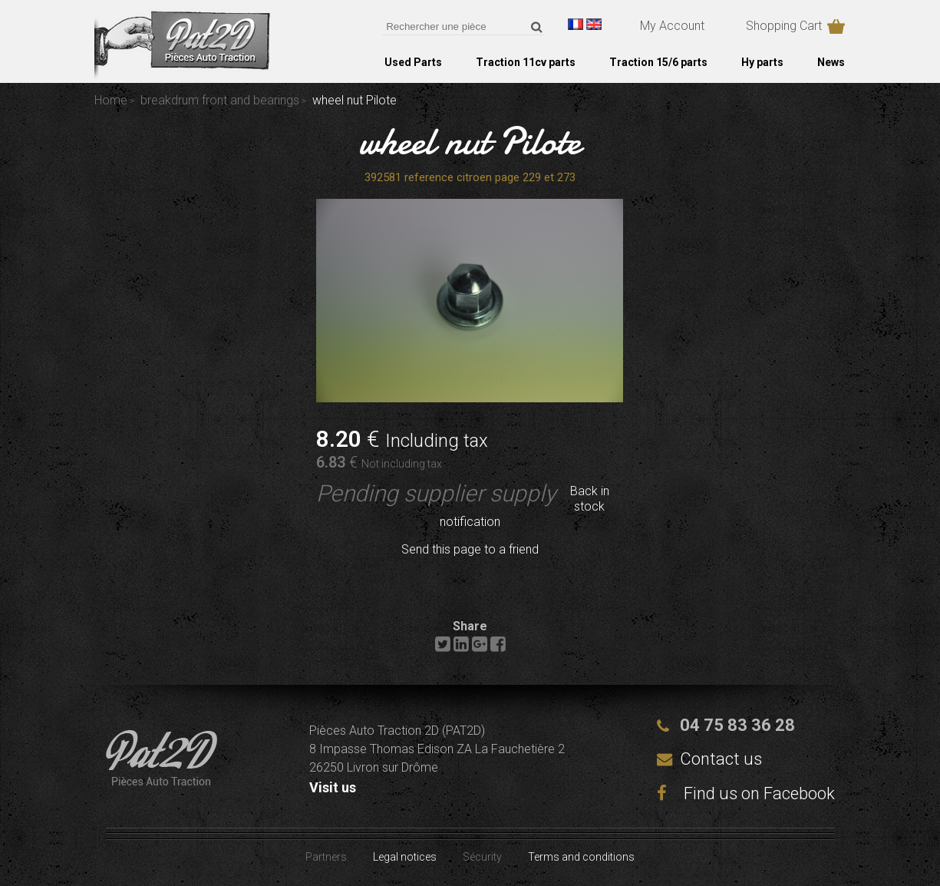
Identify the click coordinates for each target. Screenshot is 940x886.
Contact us (721, 759)
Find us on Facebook (746, 793)
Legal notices (405, 857)
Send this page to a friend (470, 549)
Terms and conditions (581, 857)
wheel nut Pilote (470, 141)
